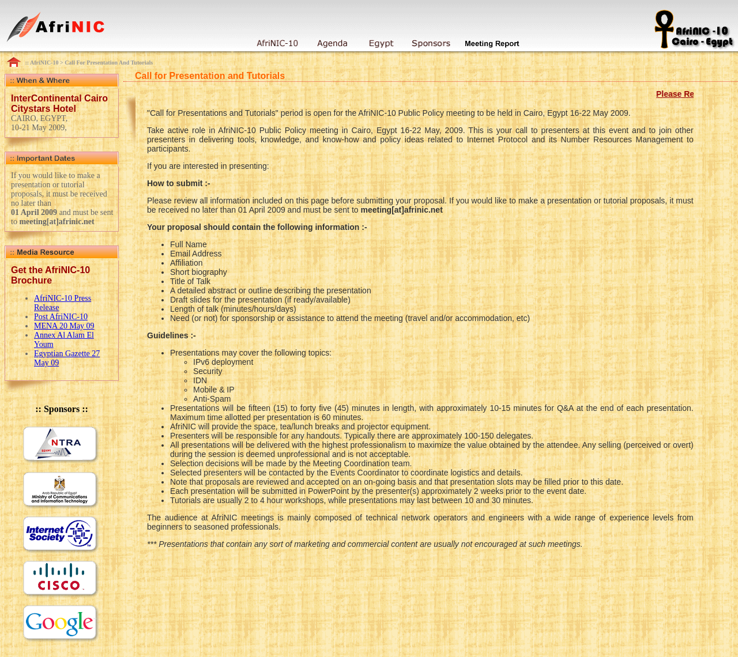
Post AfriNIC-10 (61, 316)
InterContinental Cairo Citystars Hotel (59, 103)
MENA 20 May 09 (64, 326)
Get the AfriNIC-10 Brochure (50, 275)
